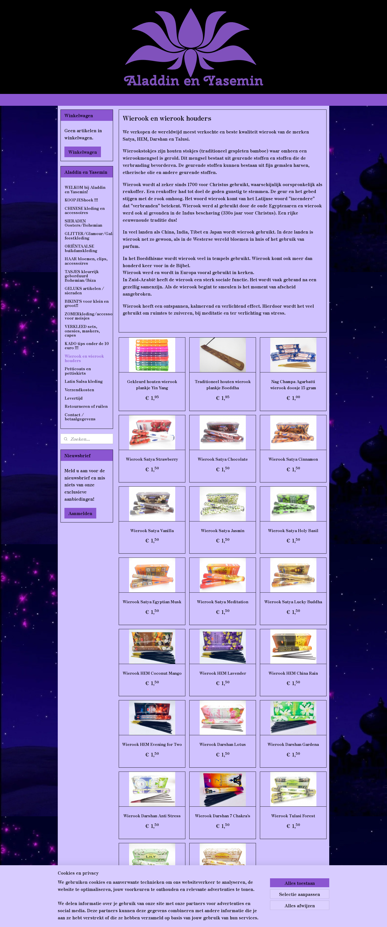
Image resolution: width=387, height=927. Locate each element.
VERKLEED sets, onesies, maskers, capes (82, 330)
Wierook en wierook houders (84, 358)
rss (190, 918)
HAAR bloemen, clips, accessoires (86, 261)
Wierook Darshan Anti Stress (152, 816)
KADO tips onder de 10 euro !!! (87, 345)
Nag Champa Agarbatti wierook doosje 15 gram (293, 384)
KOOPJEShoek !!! (81, 200)
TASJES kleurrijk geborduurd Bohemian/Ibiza (82, 275)
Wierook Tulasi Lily (152, 887)
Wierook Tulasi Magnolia (222, 887)
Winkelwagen (82, 152)
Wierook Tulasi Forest (293, 816)
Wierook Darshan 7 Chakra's (222, 816)
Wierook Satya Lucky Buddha (293, 601)
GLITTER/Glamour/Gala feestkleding (89, 235)
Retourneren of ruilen (86, 406)
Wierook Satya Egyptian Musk (152, 601)
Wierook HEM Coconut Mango (151, 673)
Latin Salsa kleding (84, 381)
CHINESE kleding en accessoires (85, 210)
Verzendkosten (79, 389)
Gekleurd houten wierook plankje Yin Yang (152, 384)
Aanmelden (80, 513)
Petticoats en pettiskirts (78, 371)
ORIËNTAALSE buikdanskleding (81, 248)
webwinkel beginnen (208, 918)
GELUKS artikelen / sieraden (84, 290)
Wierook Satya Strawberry (152, 459)
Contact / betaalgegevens (80, 416)
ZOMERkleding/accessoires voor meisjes (89, 316)
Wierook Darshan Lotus (222, 744)
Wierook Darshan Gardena (293, 744)
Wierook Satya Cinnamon (293, 459)
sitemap (180, 918)
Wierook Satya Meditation (222, 601)
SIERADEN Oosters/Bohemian (83, 223)
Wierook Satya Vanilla (152, 530)
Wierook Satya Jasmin (222, 530)
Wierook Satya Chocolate (222, 459)
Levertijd (74, 398)
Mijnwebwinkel (250, 918)
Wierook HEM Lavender (222, 673)
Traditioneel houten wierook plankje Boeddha (222, 384)
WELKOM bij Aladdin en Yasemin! (85, 189)
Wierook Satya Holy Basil (293, 530)
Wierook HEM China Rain (293, 673)
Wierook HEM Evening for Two (152, 744)
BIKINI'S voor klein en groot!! (87, 303)
